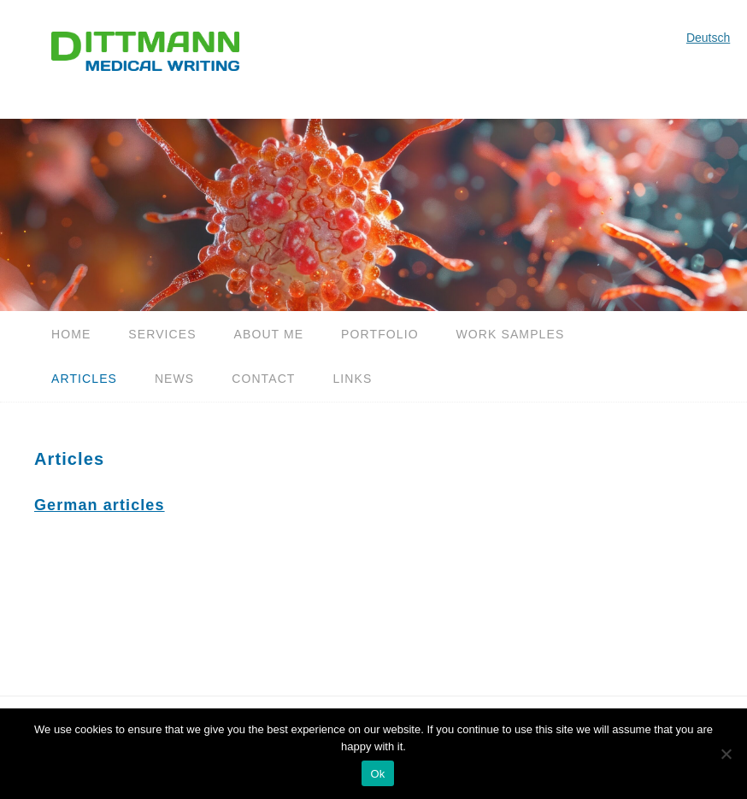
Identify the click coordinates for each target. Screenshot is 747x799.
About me (269, 334)
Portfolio (380, 334)
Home (71, 334)
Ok (377, 773)
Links (352, 378)
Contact (263, 378)
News (174, 378)
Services (162, 334)
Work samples (510, 334)
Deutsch (708, 37)
